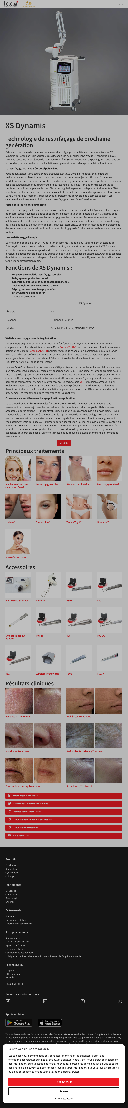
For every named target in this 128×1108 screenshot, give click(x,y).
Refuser (64, 1091)
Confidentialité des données (19, 952)
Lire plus (64, 443)
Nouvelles (11, 916)
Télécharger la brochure (23, 795)
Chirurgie (10, 876)
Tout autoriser (64, 1082)
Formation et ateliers (16, 920)
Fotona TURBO (68, 347)
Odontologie (12, 869)
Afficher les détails (64, 1098)
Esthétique (11, 865)
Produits (11, 859)
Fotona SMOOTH (38, 351)
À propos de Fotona (15, 945)
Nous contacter (18, 835)
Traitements (13, 885)
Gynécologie (12, 872)
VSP (82, 382)
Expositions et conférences (19, 923)
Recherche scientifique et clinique (28, 803)
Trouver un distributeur (23, 827)
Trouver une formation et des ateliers (30, 819)
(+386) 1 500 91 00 (14, 984)
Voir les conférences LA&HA (25, 811)
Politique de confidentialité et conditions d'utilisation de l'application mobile (44, 956)
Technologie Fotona (15, 949)
